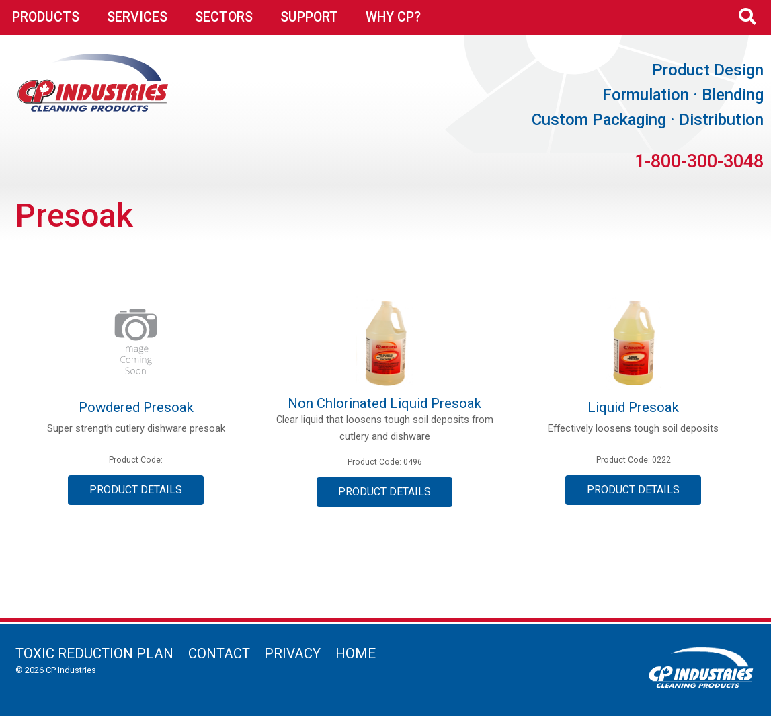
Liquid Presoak (633, 407)
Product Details (135, 489)
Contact (219, 653)
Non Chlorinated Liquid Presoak (384, 403)
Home (355, 653)
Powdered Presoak (136, 407)
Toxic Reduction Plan (94, 653)
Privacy (292, 653)
